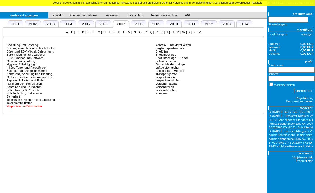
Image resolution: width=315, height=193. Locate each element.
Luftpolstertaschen (168, 67)
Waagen (161, 93)
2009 (156, 24)
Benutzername (276, 65)
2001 (15, 24)
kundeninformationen (84, 15)
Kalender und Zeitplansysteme (26, 70)
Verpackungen (165, 77)
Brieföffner (162, 51)
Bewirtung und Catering (22, 45)
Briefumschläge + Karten (172, 58)
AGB (188, 15)
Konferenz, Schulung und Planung (29, 74)
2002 (33, 24)
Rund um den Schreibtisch (24, 83)
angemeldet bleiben (284, 85)
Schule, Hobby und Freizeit (24, 93)
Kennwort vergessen (299, 101)
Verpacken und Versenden (24, 106)
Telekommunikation (19, 103)
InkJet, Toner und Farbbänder (26, 67)
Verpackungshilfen (168, 80)
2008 (139, 24)
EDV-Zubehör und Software (24, 58)
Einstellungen (277, 24)
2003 (50, 24)
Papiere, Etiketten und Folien (25, 80)
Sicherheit (13, 96)
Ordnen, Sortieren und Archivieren (29, 77)
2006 (103, 24)
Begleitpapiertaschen (170, 48)
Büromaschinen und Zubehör (25, 54)
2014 (244, 24)
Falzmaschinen (166, 61)
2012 (209, 24)
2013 (227, 24)
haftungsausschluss (164, 15)
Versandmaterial (166, 83)
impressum (113, 15)
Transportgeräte (166, 74)
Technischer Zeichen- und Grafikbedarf (32, 99)
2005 (86, 24)
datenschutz (136, 15)
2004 (68, 24)
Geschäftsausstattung (20, 61)
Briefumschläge (166, 54)
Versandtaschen (166, 90)
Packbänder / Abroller (170, 70)
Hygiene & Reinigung (20, 64)
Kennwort (273, 74)
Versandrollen (165, 86)
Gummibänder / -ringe (170, 64)
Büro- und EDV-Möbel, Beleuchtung (30, 51)
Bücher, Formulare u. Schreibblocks (30, 48)
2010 (174, 24)
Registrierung (305, 98)
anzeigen (307, 34)
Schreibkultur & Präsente (23, 90)
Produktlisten (304, 160)
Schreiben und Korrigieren (23, 86)
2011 (191, 24)
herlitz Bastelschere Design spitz (290, 134)
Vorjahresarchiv (302, 157)
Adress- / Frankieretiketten (173, 45)
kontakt (58, 15)
